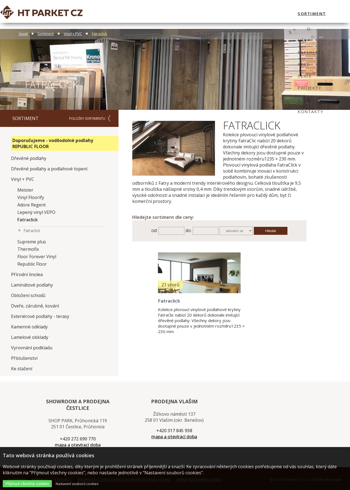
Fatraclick (99, 33)
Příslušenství (24, 358)
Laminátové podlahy (32, 285)
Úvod (23, 33)
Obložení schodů (28, 295)
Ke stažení (21, 369)
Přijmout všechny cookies (27, 483)
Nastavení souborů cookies (77, 483)
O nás (138, 13)
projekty (231, 13)
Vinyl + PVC (73, 33)
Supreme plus (31, 242)
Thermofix (28, 249)
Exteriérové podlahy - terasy (40, 316)
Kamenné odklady (29, 327)
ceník (207, 13)
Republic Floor (32, 264)
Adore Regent (31, 205)
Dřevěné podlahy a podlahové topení (49, 169)
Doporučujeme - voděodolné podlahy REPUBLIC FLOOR (52, 143)
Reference (163, 13)
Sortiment (45, 33)
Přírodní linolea (27, 274)
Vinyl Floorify (30, 197)
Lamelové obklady (29, 337)
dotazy (257, 13)
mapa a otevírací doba (78, 445)
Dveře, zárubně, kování (35, 306)
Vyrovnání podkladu (31, 348)
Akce (189, 13)
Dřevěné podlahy (28, 158)
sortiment (112, 13)
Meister (25, 190)
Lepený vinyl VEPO (36, 212)
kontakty (285, 13)
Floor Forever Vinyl (36, 257)
